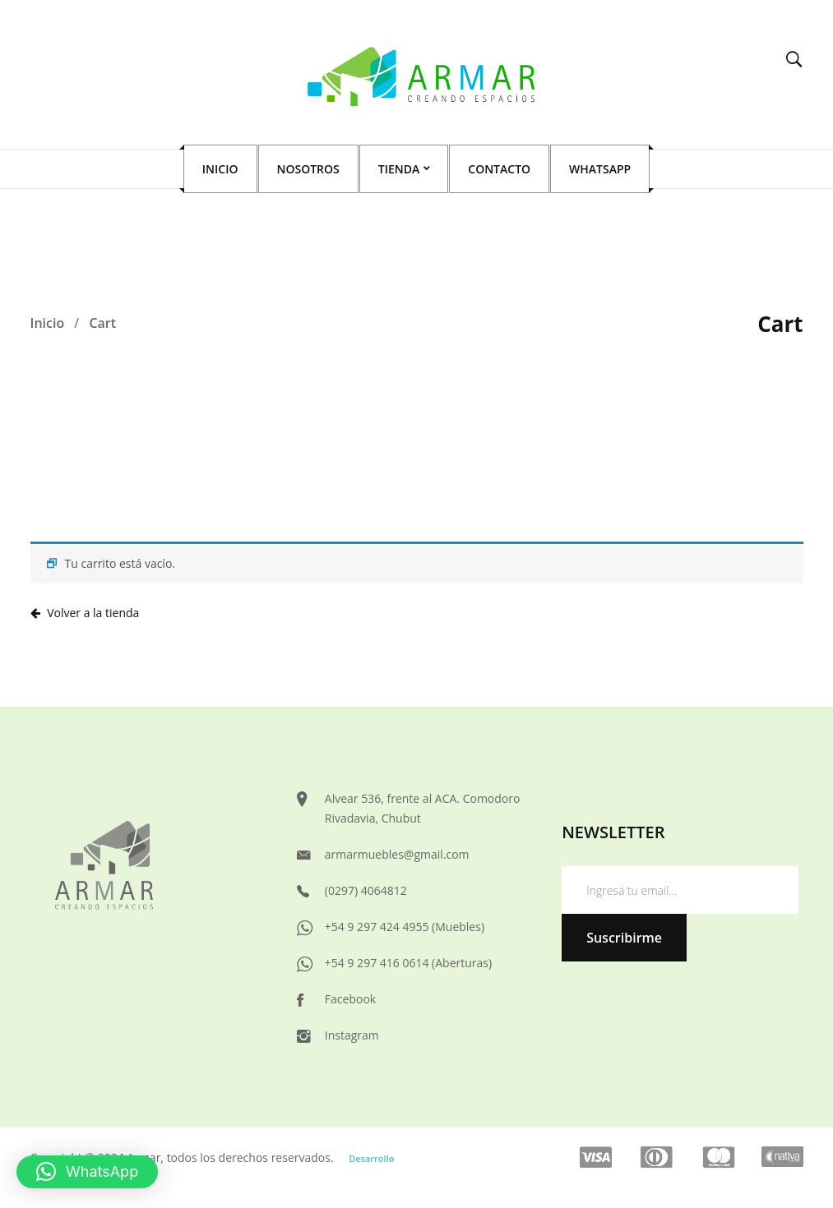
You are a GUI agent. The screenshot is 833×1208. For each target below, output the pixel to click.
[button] (87, 1171)
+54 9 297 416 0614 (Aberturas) (408, 963)
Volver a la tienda (92, 612)
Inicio (47, 323)
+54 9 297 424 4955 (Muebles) (404, 926)
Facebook (350, 999)
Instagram (352, 1035)
